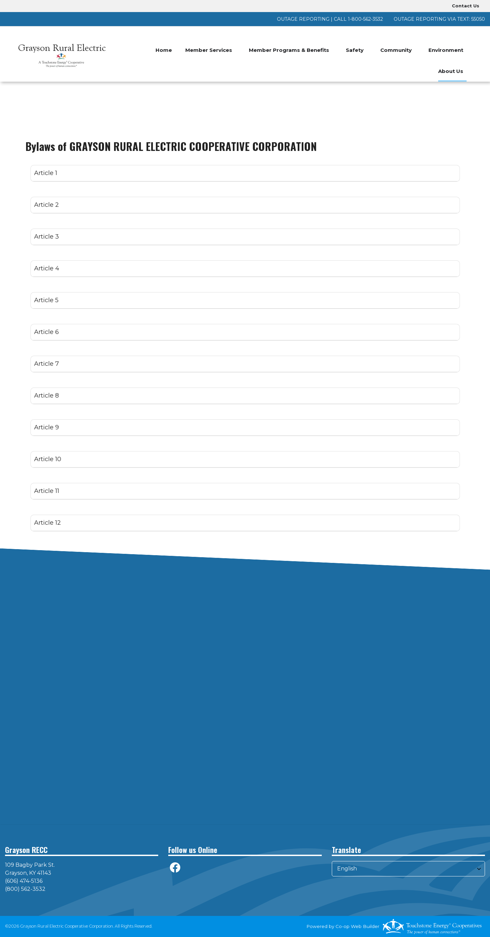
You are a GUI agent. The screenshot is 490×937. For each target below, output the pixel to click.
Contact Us (465, 5)
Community (396, 50)
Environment (445, 50)
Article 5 (46, 300)
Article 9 (46, 427)
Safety (355, 50)
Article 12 (47, 522)
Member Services (208, 50)
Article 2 (46, 204)
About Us (450, 71)
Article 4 (46, 268)
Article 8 (46, 395)
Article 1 (45, 173)
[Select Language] (408, 868)
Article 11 (46, 491)
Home (164, 50)
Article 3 (46, 236)
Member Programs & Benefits (289, 50)
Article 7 (46, 363)
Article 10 (47, 459)
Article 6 (46, 332)
